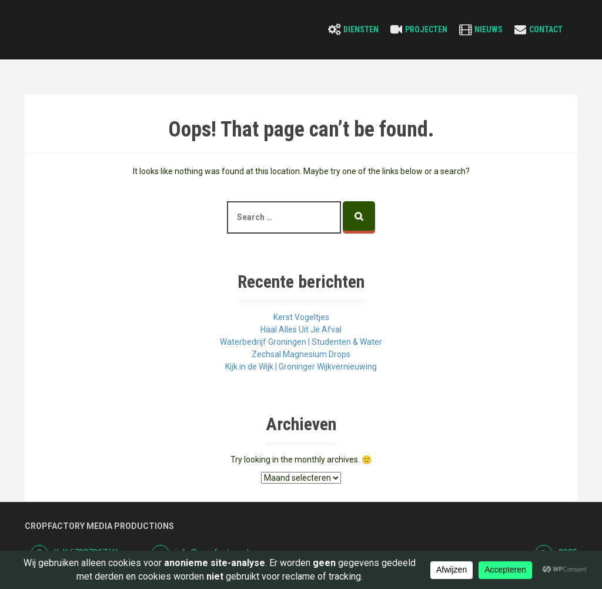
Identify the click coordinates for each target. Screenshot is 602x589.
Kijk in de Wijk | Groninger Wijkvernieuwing (301, 366)
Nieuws (488, 29)
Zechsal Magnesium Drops (301, 354)
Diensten (361, 29)
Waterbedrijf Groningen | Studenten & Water (301, 342)
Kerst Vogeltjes (301, 317)
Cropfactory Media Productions (99, 526)
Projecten (426, 29)
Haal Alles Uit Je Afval (301, 329)
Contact (546, 29)
